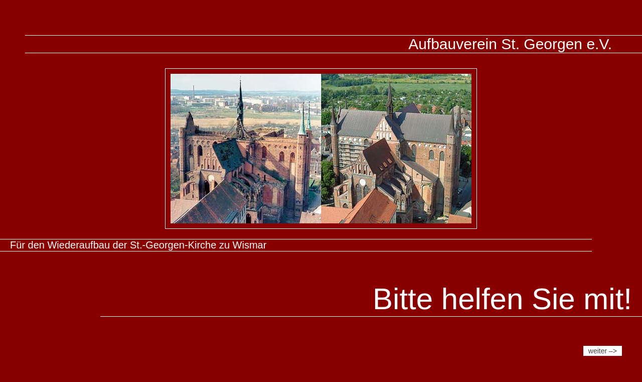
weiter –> (602, 351)
